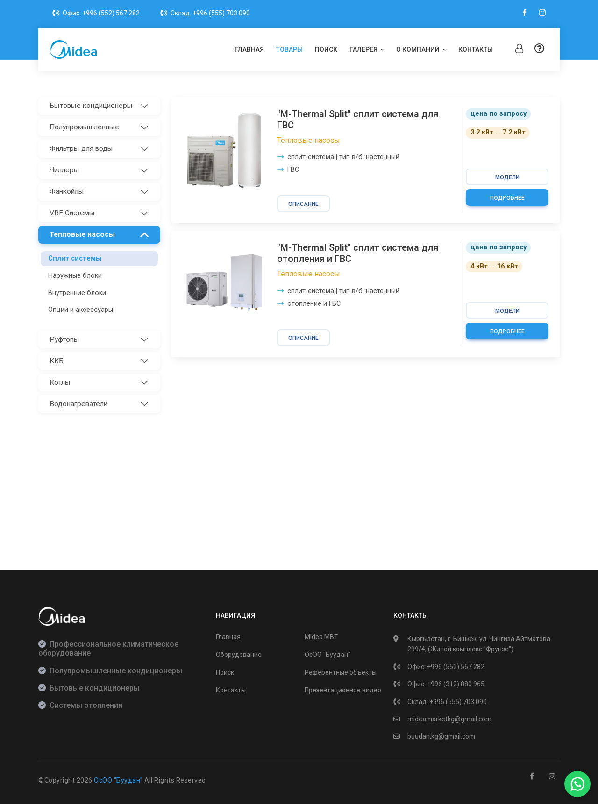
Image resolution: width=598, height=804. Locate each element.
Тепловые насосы (82, 234)
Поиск (326, 49)
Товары (289, 49)
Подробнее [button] (507, 198)
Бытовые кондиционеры (91, 105)
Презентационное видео (343, 690)
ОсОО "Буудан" (327, 654)
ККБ (57, 361)
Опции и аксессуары (80, 310)
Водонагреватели (78, 404)
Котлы (60, 382)
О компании (421, 49)
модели (507, 177)
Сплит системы (74, 258)
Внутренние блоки (77, 293)
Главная (249, 49)
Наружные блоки (75, 276)
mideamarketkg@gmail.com (449, 719)
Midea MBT (321, 637)
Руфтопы (64, 339)
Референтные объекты (341, 672)
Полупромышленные (84, 127)
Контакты (475, 49)
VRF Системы (72, 213)
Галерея (366, 49)
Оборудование (239, 654)
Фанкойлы (67, 191)
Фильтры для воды (81, 148)
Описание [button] (303, 204)
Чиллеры (64, 170)
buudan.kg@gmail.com (441, 736)
